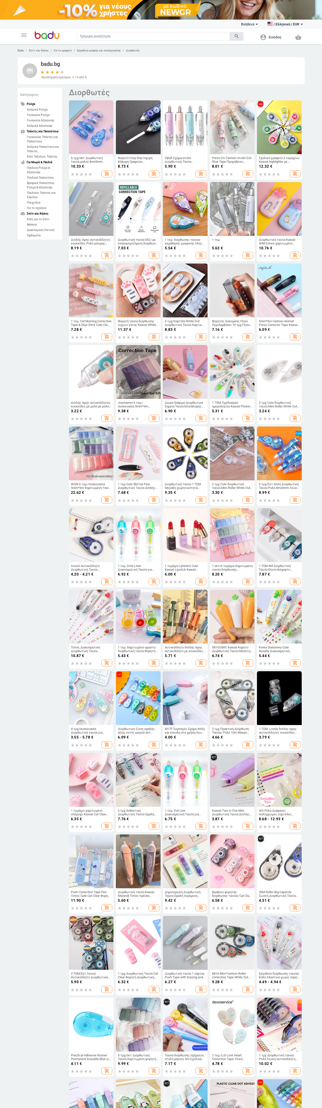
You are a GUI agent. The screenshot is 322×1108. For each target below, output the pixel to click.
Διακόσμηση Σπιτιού (41, 230)
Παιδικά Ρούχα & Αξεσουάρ (38, 170)
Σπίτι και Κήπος (39, 50)
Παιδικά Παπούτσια (40, 177)
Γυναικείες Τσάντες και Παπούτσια (42, 139)
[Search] (153, 36)
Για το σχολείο (36, 208)
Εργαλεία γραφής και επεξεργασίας (99, 50)
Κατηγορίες (29, 95)
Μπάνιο (32, 224)
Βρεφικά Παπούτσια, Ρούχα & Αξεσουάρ (40, 185)
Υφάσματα (34, 235)
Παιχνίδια (33, 202)
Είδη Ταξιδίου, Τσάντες (42, 156)
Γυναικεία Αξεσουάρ (40, 120)
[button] (24, 35)
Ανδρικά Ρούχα (37, 109)
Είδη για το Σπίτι (38, 219)
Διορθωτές (133, 50)
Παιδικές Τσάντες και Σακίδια (41, 195)
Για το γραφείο (63, 50)
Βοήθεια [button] (249, 24)
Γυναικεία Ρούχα (38, 115)
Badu (21, 50)
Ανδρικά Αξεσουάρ (39, 125)
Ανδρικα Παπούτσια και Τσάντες (43, 149)
